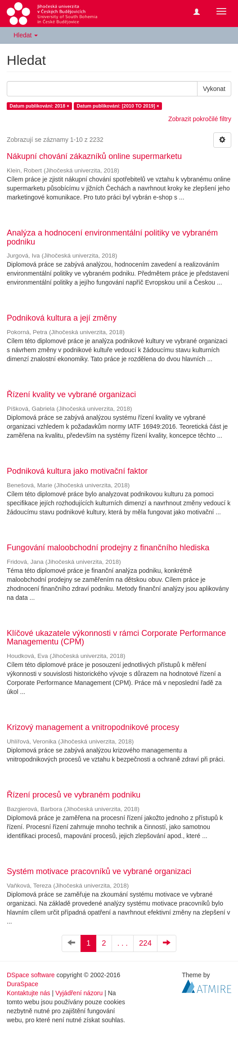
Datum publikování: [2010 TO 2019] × (118, 106)
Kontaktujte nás (28, 993)
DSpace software (31, 975)
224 (145, 943)
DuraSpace (22, 984)
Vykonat (214, 88)
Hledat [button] (25, 35)
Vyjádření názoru (79, 993)
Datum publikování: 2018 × (39, 106)
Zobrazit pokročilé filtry (199, 118)
